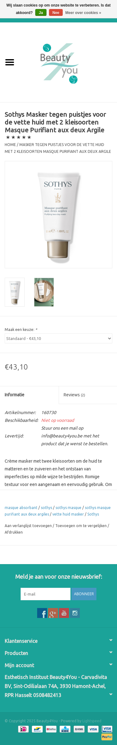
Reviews (74, 394)
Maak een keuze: (21, 330)
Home (10, 145)
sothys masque (68, 508)
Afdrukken (14, 532)
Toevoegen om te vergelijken (81, 526)
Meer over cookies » (83, 13)
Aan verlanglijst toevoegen (28, 526)
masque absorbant (21, 508)
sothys (46, 508)
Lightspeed (91, 721)
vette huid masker (68, 514)
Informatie (14, 394)
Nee (55, 13)
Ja (41, 13)
